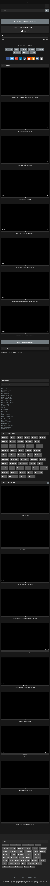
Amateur (5, 437)
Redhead (44, 468)
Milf (41, 463)
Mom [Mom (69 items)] (17, 860)
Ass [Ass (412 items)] (25, 845)
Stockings (14, 472)
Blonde (23, 49)
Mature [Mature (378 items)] (5, 860)
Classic (13, 446)
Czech (13, 450)
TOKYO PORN (5, 418)
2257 (23, 878)
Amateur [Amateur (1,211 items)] (6, 845)
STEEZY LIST (5, 414)
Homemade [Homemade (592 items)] (37, 854)
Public (36, 468)
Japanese (34, 459)
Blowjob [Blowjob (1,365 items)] (6, 848)
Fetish (4, 454)
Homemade (15, 459)
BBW (28, 437)
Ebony (21, 450)
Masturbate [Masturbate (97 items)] (37, 857)
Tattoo (23, 472)
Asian (20, 437)
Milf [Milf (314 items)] (12, 860)
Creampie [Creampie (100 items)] (43, 848)
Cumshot (40, 49)
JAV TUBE (4, 413)
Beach (35, 437)
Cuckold (40, 446)
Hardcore (17, 52)
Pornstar (9, 49)
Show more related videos (25, 342)
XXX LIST (4, 420)
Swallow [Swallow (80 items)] (39, 863)
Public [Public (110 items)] (11, 863)
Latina (43, 459)
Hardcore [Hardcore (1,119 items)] (29, 854)
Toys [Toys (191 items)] (27, 866)
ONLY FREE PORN (7, 416)
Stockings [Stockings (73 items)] (31, 863)
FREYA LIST (5, 391)
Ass (16, 49)
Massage (14, 463)
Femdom (38, 450)
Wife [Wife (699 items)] (33, 866)
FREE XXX (4, 388)
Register (32, 2)
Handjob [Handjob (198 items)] (21, 854)
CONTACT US (15, 878)
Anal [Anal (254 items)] (13, 845)
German (13, 454)
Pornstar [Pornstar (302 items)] (43, 860)
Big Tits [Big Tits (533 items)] (31, 845)
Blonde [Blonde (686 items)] (38, 845)
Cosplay (22, 446)
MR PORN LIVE (6, 397)
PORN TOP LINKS (6, 400)
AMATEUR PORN (6, 395)
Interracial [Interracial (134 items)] (6, 857)
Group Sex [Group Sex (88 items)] (6, 854)
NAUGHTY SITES (6, 399)
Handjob (39, 454)
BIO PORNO (5, 404)
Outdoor (5, 468)
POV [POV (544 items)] (5, 863)
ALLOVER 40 (5, 393)
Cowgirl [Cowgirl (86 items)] (35, 848)
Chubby (5, 446)
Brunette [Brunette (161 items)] (13, 848)
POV (33, 52)
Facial (29, 450)
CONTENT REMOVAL (32, 878)
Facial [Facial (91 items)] (36, 851)
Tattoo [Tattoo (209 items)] (5, 866)
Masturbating (24, 463)
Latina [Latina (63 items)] (22, 857)
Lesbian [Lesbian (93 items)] (29, 857)
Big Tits (43, 437)
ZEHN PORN (5, 409)
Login (27, 2)
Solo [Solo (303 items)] (24, 863)
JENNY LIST (5, 406)
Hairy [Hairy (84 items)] (14, 854)
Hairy (31, 454)
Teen (30, 472)
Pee (13, 468)
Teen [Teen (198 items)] (12, 866)
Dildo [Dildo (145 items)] (21, 851)
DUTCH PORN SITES (7, 425)
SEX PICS (4, 407)
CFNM (37, 441)
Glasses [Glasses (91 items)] (43, 851)
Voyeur (23, 476)
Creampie (31, 446)
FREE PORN (5, 429)
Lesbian (5, 463)
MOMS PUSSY (5, 423)
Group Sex (22, 454)
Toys (4, 476)
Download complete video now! (25, 21)
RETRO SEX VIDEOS (7, 402)
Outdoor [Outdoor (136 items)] (35, 860)
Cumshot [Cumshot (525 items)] (14, 851)
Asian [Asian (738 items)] (19, 845)
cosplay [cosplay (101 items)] (21, 848)
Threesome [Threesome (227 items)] (19, 866)
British (21, 441)
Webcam (32, 476)
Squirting (5, 472)
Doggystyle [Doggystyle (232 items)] (28, 851)
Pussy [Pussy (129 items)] (18, 863)
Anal (13, 437)
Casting (29, 441)
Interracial (25, 459)
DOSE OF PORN (6, 390)
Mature (33, 463)
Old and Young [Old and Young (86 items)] (26, 860)
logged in (10, 352)
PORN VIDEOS (6, 421)
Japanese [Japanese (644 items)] (14, 857)
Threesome (39, 472)
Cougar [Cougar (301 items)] (28, 848)
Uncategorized (13, 476)
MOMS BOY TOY (6, 427)
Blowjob (31, 49)
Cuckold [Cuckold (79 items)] (6, 851)
